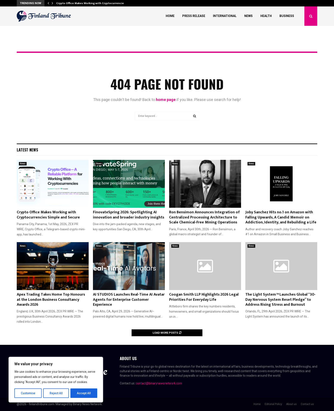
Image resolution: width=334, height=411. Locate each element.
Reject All (56, 393)
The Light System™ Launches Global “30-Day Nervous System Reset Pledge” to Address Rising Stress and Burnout (280, 299)
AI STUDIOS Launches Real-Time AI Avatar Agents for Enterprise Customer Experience (129, 299)
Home (170, 16)
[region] (56, 379)
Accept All (84, 393)
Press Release (193, 16)
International (225, 16)
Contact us (307, 404)
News (248, 16)
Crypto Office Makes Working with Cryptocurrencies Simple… (97, 3)
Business (286, 16)
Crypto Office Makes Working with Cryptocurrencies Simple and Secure (48, 214)
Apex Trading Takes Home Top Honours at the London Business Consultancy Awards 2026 (51, 299)
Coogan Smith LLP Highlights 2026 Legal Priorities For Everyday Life (204, 297)
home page (166, 99)
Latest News (27, 150)
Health (266, 16)
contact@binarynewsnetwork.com (159, 383)
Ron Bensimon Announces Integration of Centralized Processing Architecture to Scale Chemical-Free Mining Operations (204, 217)
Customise (28, 393)
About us (291, 404)
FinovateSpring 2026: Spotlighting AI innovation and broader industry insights (128, 214)
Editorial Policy (273, 404)
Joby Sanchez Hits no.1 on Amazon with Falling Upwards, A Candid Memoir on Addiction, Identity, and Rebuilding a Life (280, 217)
